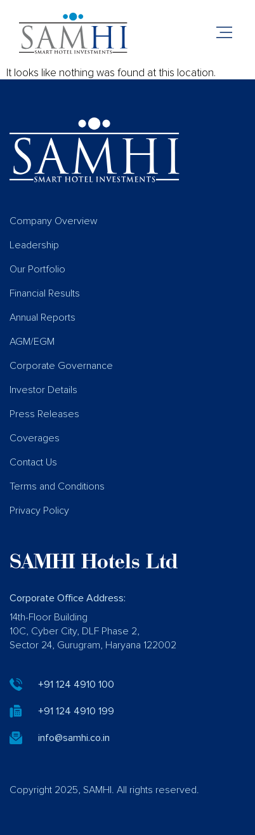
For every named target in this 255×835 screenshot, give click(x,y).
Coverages (35, 438)
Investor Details (43, 390)
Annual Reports (42, 317)
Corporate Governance (61, 365)
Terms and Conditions (57, 486)
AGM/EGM (32, 341)
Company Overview (54, 221)
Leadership (34, 245)
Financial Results (45, 293)
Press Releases (44, 414)
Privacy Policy (39, 510)
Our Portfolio (37, 269)
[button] (225, 34)
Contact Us (33, 462)
